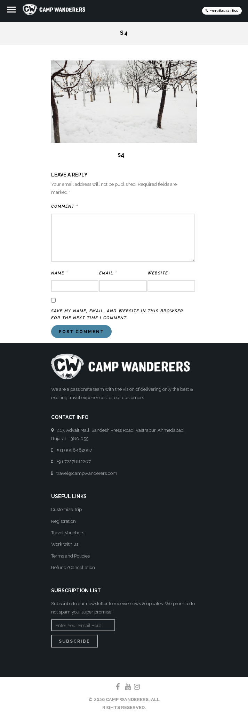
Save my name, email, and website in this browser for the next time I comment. (117, 314)
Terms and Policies (70, 556)
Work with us (64, 544)
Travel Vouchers (67, 532)
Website (157, 273)
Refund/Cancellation (73, 567)
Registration (63, 521)
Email (108, 273)
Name (59, 273)
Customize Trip (66, 509)
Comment (64, 206)
